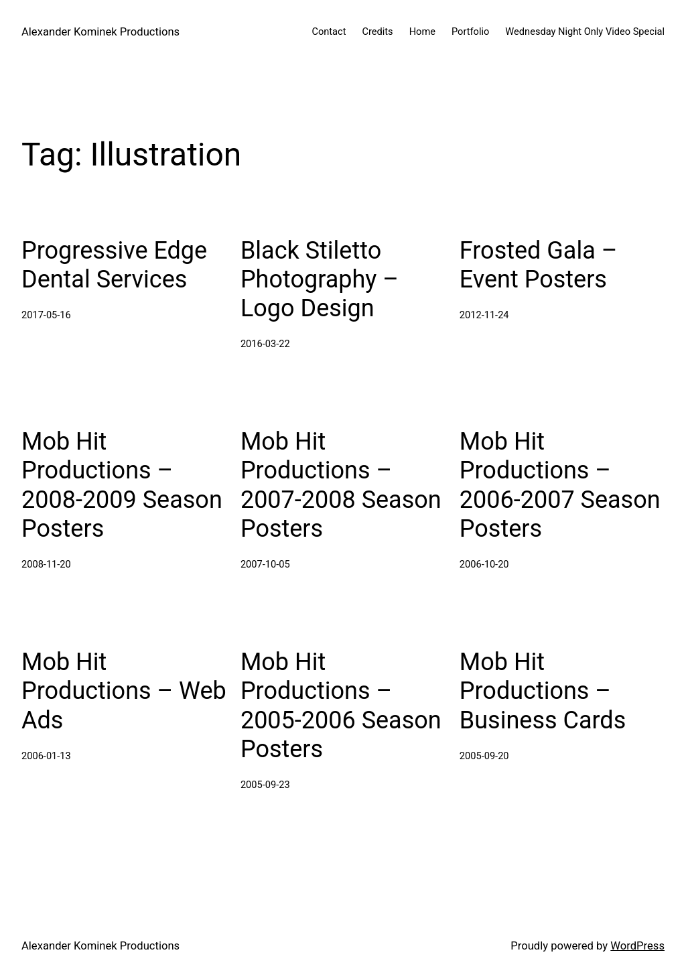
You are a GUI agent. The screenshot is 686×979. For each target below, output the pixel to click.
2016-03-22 (265, 344)
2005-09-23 (265, 785)
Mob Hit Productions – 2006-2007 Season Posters (560, 485)
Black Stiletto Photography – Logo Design (320, 279)
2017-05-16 (46, 315)
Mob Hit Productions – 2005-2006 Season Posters (341, 705)
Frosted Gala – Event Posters (539, 265)
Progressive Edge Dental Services (114, 265)
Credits (377, 31)
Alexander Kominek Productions (100, 31)
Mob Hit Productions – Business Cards (543, 691)
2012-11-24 (484, 315)
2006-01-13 (46, 756)
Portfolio (470, 31)
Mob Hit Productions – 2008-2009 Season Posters (121, 485)
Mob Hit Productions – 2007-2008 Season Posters (341, 485)
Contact (329, 31)
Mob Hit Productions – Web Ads (123, 691)
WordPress (637, 945)
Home (422, 31)
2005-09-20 (484, 756)
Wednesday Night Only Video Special (585, 31)
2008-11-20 (46, 564)
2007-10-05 (265, 564)
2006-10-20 (484, 564)
